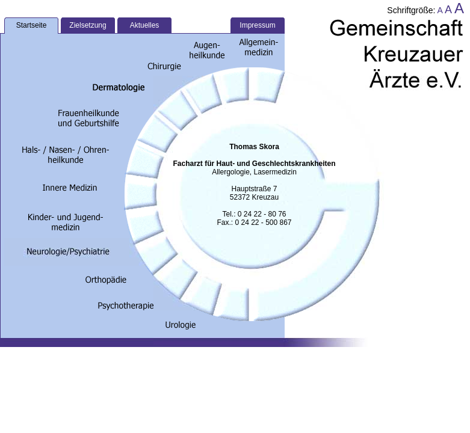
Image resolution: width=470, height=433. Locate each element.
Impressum (257, 25)
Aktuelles (144, 25)
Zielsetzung (87, 25)
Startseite (31, 25)
